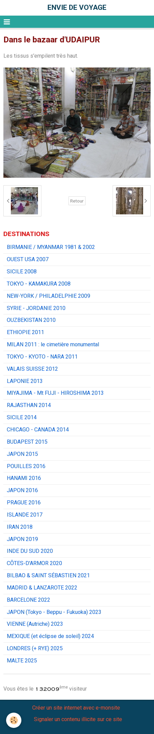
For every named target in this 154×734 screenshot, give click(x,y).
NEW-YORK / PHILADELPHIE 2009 (48, 296)
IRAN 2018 (20, 527)
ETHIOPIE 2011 (25, 332)
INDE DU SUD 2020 (30, 551)
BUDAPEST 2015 (27, 442)
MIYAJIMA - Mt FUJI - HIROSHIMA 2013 (55, 393)
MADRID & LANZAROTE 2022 (42, 587)
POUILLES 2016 (26, 466)
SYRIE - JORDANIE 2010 (36, 308)
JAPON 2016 (22, 490)
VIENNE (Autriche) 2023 (35, 624)
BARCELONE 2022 (28, 600)
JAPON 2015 (22, 454)
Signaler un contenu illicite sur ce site (78, 719)
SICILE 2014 (22, 417)
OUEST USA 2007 (28, 259)
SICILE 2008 (22, 271)
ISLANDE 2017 (24, 514)
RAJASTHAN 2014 (29, 405)
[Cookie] (13, 720)
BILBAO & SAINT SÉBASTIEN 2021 (48, 575)
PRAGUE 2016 (24, 502)
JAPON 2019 (22, 539)
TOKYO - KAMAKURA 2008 (39, 284)
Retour (77, 201)
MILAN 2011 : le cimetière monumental (53, 344)
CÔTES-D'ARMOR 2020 (34, 563)
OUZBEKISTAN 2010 (31, 320)
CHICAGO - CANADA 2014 (38, 429)
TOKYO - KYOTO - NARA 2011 (42, 356)
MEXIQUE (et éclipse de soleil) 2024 (50, 636)
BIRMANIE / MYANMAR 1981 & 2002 (51, 247)
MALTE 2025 (22, 660)
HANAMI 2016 (24, 478)
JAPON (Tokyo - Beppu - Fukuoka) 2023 (54, 612)
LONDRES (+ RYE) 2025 (35, 648)
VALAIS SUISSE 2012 (32, 369)
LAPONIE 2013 (25, 381)
